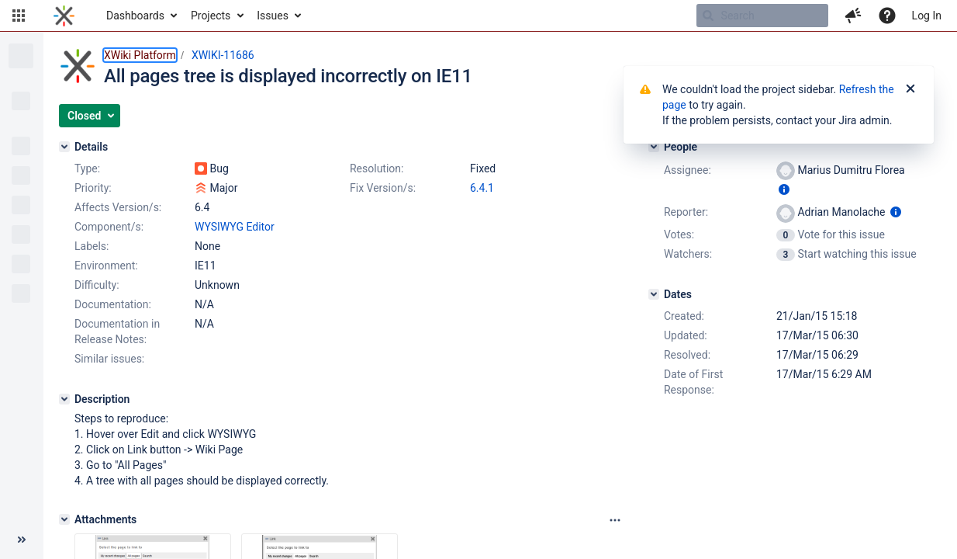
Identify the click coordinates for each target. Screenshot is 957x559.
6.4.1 (482, 188)
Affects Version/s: (117, 207)
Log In (926, 15)
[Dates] (653, 294)
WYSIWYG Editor (235, 226)
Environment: (106, 265)
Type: (87, 168)
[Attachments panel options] (615, 520)
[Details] (64, 146)
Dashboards (135, 15)
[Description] (64, 399)
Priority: (93, 188)
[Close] (910, 89)
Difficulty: (96, 285)
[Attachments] (64, 519)
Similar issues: (109, 358)
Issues (272, 15)
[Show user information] (784, 189)
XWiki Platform (140, 55)
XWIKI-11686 (223, 55)
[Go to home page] (64, 15)
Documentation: (112, 304)
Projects (210, 15)
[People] (653, 146)
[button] (18, 15)
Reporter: (686, 212)
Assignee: (687, 170)
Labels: (91, 246)
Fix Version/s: (383, 188)
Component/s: (108, 226)
